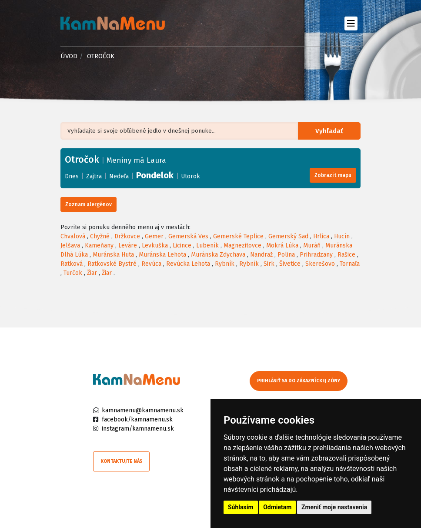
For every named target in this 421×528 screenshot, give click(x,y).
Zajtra (94, 176)
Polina (286, 254)
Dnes (72, 176)
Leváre (127, 245)
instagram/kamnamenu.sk (138, 428)
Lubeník (207, 245)
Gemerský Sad (288, 236)
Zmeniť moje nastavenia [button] (334, 507)
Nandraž (261, 254)
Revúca (151, 263)
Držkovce (127, 236)
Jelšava (70, 245)
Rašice (346, 254)
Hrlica (321, 236)
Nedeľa (119, 176)
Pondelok (155, 175)
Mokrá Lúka (282, 245)
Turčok (72, 273)
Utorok (190, 176)
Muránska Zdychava (218, 254)
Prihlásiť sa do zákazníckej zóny (298, 381)
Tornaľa (350, 263)
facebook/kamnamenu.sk (137, 419)
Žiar (92, 273)
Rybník (224, 263)
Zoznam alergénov (88, 204)
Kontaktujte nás (121, 461)
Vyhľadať (331, 131)
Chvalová (72, 236)
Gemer (154, 236)
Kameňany (99, 245)
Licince (182, 245)
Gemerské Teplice (238, 236)
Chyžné (100, 236)
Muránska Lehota (162, 254)
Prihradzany (316, 254)
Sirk (269, 263)
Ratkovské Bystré (112, 263)
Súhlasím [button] (241, 507)
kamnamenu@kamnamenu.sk (143, 410)
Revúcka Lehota (188, 263)
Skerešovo (320, 263)
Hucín (342, 236)
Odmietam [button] (277, 507)
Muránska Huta (113, 254)
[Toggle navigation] (351, 23)
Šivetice (290, 263)
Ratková (71, 263)
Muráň (312, 245)
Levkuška (155, 245)
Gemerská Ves (188, 236)
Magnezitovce (242, 245)
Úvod (68, 56)
